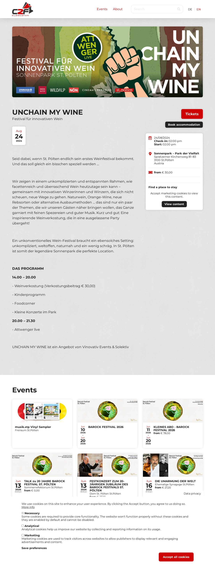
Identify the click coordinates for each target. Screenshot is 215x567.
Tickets (192, 114)
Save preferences (34, 548)
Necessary (32, 513)
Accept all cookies (176, 557)
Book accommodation (184, 124)
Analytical (32, 526)
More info (28, 507)
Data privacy (192, 493)
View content (174, 204)
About (118, 9)
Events (102, 9)
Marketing (32, 535)
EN (199, 9)
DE (190, 9)
